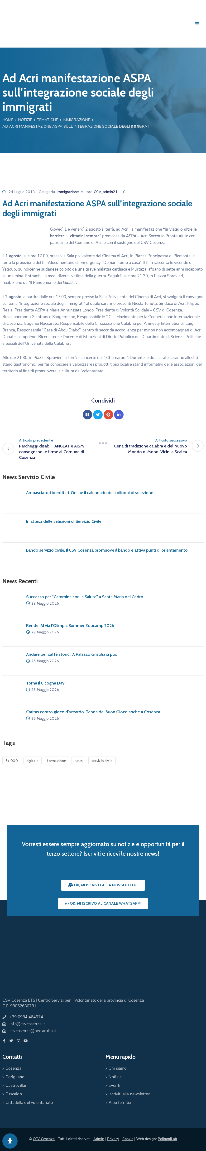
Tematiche (47, 119)
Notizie (25, 119)
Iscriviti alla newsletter (129, 1094)
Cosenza (13, 1068)
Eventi (114, 1085)
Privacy (113, 1138)
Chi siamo (118, 1068)
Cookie (127, 1138)
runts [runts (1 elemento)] (79, 761)
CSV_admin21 (106, 191)
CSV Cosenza (44, 1138)
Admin (98, 1138)
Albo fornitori (121, 1102)
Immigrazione (76, 119)
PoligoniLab (167, 1138)
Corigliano (14, 1077)
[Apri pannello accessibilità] (10, 1141)
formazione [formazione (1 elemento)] (56, 761)
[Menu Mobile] (197, 24)
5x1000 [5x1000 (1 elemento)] (11, 761)
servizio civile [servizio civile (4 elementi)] (102, 761)
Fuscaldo (13, 1094)
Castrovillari (16, 1085)
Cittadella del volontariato (29, 1102)
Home (7, 119)
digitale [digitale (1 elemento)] (32, 761)
